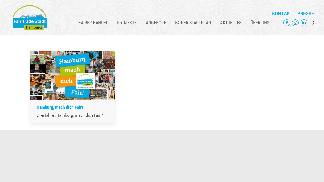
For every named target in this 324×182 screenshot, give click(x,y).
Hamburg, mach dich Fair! (60, 107)
